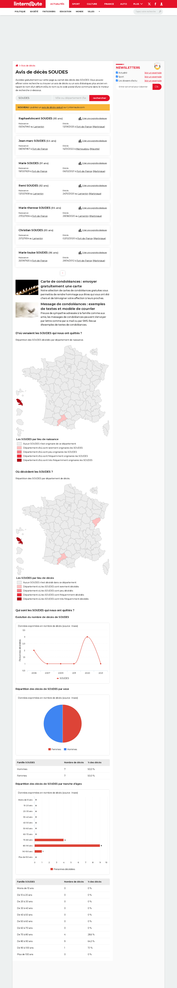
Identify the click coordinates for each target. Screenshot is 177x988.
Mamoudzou (82, 149)
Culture (92, 4)
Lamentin (39, 126)
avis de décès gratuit (52, 107)
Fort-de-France (84, 126)
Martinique (98, 126)
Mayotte (94, 149)
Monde (79, 11)
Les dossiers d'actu (126, 80)
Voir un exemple (153, 72)
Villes (91, 11)
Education (65, 11)
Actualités (57, 4)
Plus (138, 4)
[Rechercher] (148, 12)
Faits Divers (49, 11)
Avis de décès (28, 65)
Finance (109, 4)
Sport (76, 4)
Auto (123, 4)
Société (34, 11)
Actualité (121, 72)
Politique (20, 11)
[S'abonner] (138, 87)
